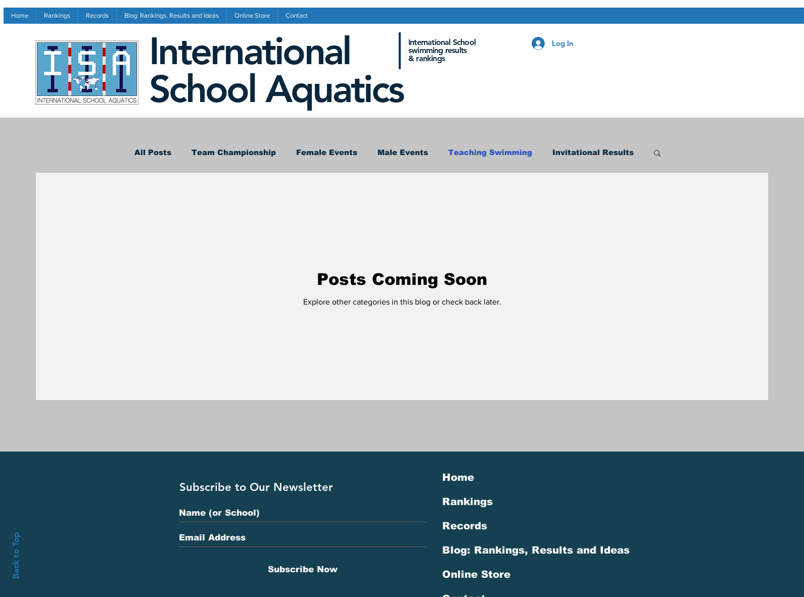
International (249, 51)
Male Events (402, 152)
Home (458, 477)
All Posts (152, 152)
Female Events (326, 152)
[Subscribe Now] (303, 569)
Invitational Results (593, 152)
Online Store (476, 574)
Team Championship (234, 152)
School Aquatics (276, 89)
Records (464, 525)
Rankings (467, 501)
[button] (657, 153)
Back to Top (16, 555)
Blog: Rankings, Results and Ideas (536, 550)
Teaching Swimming (490, 152)
